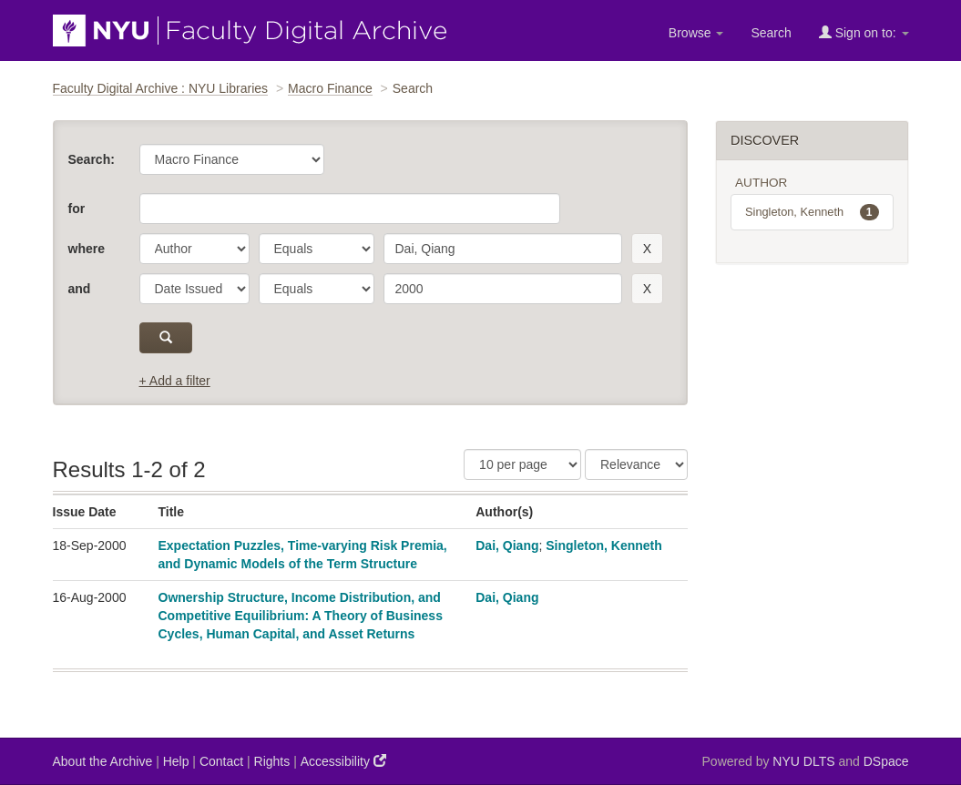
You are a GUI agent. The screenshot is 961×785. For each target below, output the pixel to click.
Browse (696, 32)
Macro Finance (330, 88)
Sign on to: (864, 32)
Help (176, 761)
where (86, 248)
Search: (91, 159)
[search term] (502, 248)
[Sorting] (636, 464)
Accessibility (343, 761)
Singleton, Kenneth (604, 545)
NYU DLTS (803, 761)
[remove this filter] (647, 248)
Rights (272, 761)
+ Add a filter (174, 380)
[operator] (316, 248)
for (77, 208)
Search (771, 32)
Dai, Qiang (506, 545)
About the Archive (103, 761)
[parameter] (194, 248)
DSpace (886, 761)
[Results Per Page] (522, 464)
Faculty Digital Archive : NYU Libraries (161, 88)
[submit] (166, 337)
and (79, 288)
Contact (221, 761)
